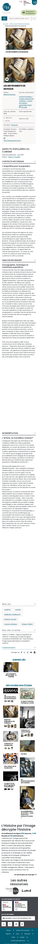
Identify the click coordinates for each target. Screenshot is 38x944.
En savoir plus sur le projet (24, 875)
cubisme (7, 610)
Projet (13, 937)
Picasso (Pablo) (27, 624)
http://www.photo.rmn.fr (12, 141)
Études (9, 930)
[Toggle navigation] (4, 18)
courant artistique (10, 624)
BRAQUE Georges (9, 95)
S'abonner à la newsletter (30, 12)
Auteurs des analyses (22, 930)
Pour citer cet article (11, 630)
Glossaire (27, 934)
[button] (31, 43)
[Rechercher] (20, 18)
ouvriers (18, 610)
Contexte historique (13, 161)
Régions (8, 934)
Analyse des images (12, 260)
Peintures (14, 125)
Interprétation (10, 433)
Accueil (5, 24)
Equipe (22, 937)
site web (24, 107)
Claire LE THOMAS (14, 157)
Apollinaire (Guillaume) (12, 614)
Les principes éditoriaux (18, 940)
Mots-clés (6, 604)
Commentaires (8, 647)
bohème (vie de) (10, 619)
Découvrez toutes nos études (19, 24)
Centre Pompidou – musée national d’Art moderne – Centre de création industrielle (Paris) (26, 101)
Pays (17, 934)
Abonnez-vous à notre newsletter (17, 918)
